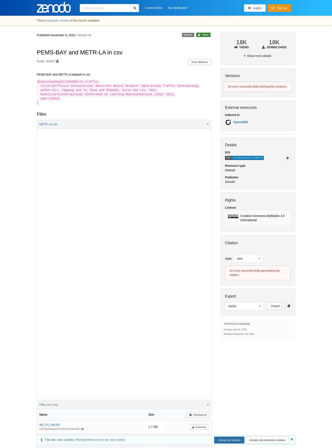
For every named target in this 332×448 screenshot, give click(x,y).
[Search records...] (105, 8)
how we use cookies (112, 439)
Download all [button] (198, 415)
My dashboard (177, 8)
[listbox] (248, 259)
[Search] (134, 8)
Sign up (279, 8)
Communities (153, 8)
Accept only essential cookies (267, 440)
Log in (255, 8)
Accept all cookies (229, 440)
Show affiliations (199, 62)
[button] (124, 124)
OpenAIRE (240, 122)
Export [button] (275, 306)
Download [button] (199, 427)
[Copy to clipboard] (287, 158)
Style (228, 258)
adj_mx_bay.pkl (49, 424)
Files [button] (124, 404)
